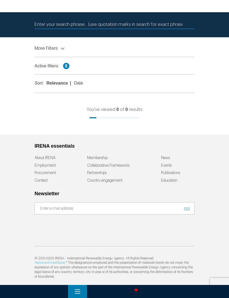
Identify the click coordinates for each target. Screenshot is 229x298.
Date (78, 83)
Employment (45, 165)
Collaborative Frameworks (108, 165)
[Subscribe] (111, 209)
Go (187, 208)
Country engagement (104, 180)
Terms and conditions (50, 262)
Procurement (45, 173)
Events (166, 165)
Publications (170, 173)
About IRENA (45, 158)
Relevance (57, 83)
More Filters (46, 48)
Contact (41, 180)
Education (169, 180)
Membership (97, 158)
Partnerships (97, 173)
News (165, 158)
